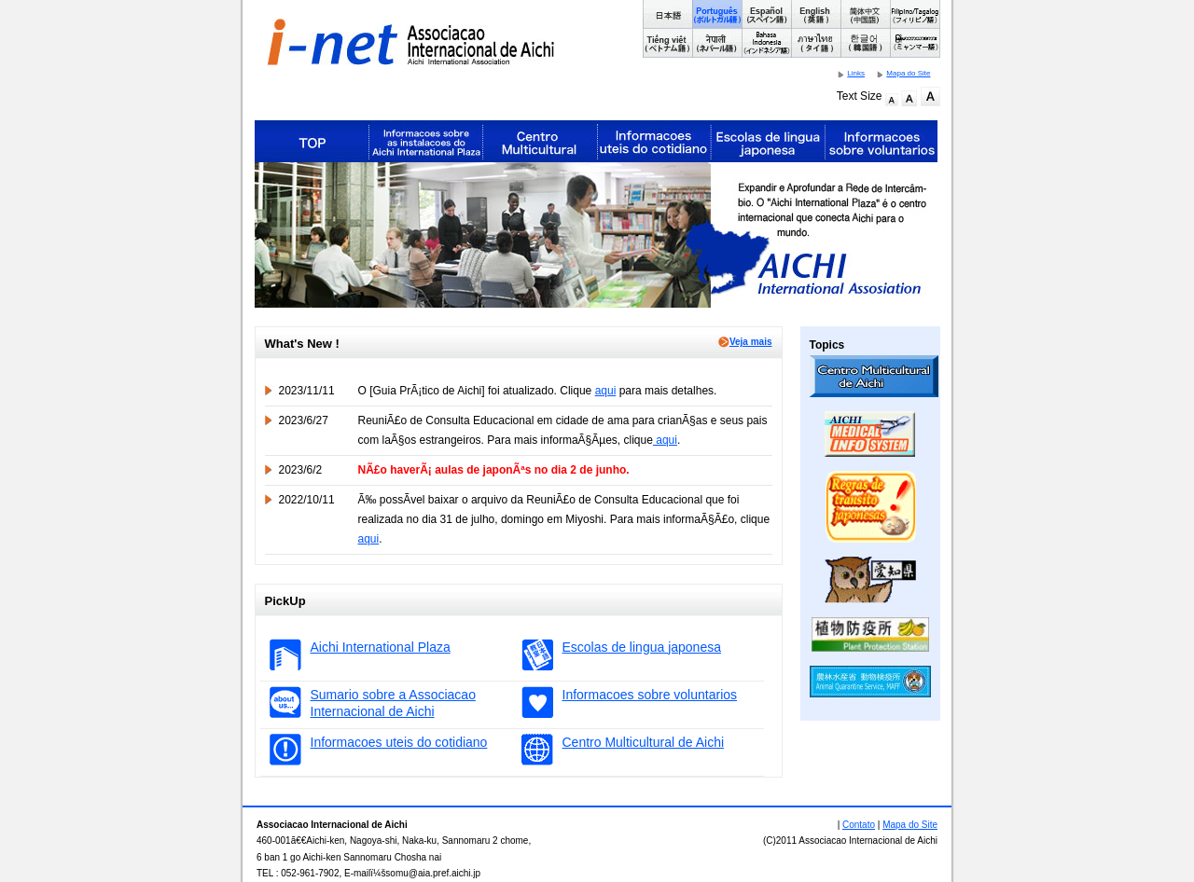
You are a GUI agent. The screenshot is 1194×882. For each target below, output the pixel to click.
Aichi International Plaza (381, 647)
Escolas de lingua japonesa (641, 647)
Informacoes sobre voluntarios (650, 694)
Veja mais (745, 342)
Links (856, 73)
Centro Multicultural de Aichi (643, 742)
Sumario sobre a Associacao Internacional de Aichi (393, 703)
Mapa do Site (908, 73)
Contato (858, 825)
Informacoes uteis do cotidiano (399, 742)
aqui (606, 390)
